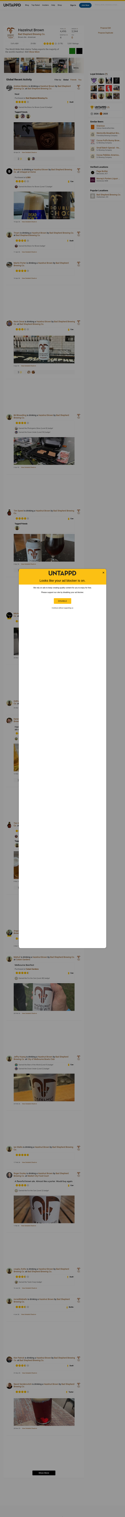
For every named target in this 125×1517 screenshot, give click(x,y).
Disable (62, 601)
